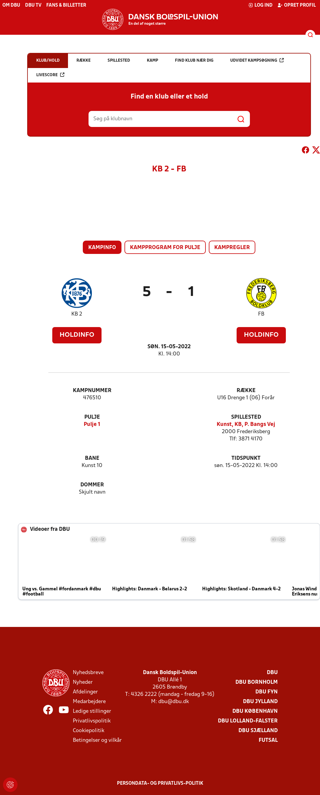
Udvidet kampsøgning (257, 60)
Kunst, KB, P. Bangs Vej (246, 424)
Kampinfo (102, 247)
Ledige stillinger (92, 711)
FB (261, 314)
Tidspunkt (245, 458)
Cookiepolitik (88, 730)
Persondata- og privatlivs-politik (160, 783)
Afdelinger (85, 692)
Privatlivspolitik (92, 721)
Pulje (92, 417)
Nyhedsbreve (88, 672)
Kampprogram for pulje (165, 247)
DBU (272, 672)
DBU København (255, 711)
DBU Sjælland (258, 730)
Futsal (268, 740)
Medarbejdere (89, 701)
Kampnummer (92, 390)
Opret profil (296, 5)
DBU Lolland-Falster (248, 721)
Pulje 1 (92, 424)
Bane (92, 458)
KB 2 (76, 314)
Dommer (92, 485)
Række (246, 390)
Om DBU (11, 5)
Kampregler (232, 247)
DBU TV (33, 5)
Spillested (246, 417)
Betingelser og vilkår (97, 740)
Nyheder (83, 682)
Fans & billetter (66, 5)
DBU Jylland (260, 701)
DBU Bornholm (256, 682)
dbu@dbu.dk (173, 701)
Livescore (50, 75)
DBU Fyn (266, 692)
